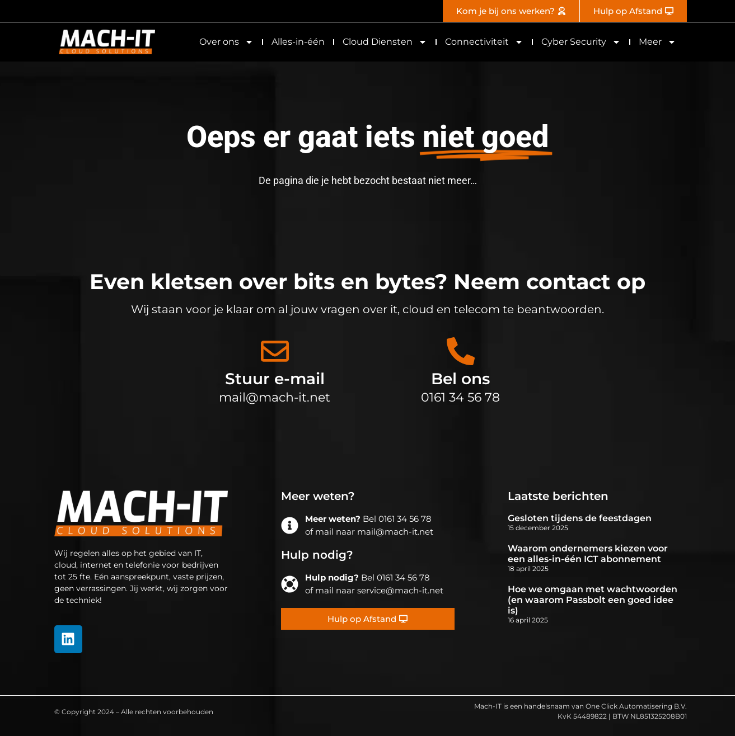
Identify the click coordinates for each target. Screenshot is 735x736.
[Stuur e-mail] (275, 351)
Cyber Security (581, 42)
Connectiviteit (484, 42)
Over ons (226, 42)
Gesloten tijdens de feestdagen (580, 518)
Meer (657, 42)
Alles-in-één (298, 41)
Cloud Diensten (385, 42)
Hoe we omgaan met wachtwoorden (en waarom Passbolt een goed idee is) (592, 600)
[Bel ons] (461, 351)
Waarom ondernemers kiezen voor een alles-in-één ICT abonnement (588, 553)
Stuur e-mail (275, 378)
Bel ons (460, 378)
